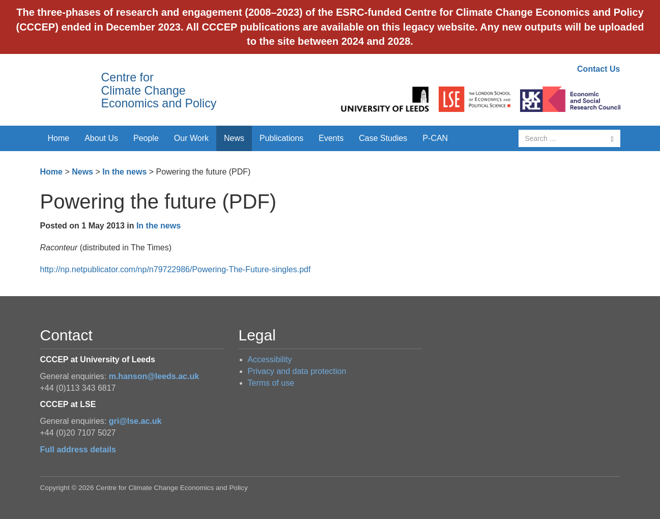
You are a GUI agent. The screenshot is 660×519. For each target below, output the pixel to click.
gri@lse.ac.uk (135, 421)
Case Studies (383, 138)
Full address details (78, 449)
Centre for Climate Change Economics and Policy (159, 90)
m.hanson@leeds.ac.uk (154, 376)
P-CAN (435, 138)
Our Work (191, 138)
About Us (101, 138)
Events (331, 138)
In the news (124, 171)
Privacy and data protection (297, 371)
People (146, 138)
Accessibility (270, 359)
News (234, 138)
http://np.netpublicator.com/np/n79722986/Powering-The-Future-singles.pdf (175, 269)
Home (59, 138)
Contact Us (598, 69)
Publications (281, 138)
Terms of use (271, 383)
